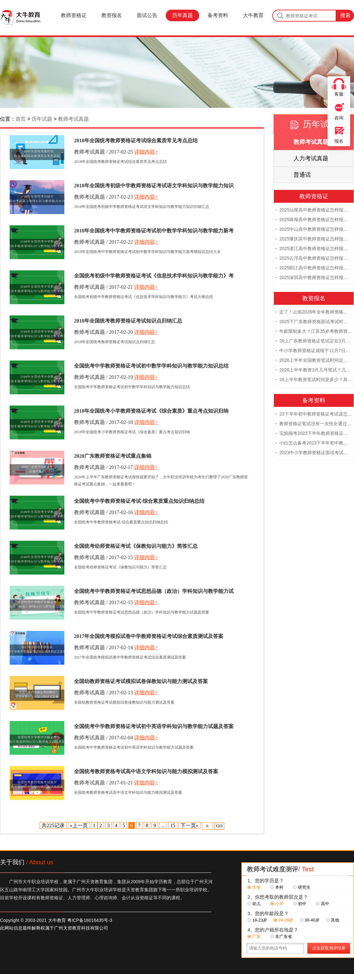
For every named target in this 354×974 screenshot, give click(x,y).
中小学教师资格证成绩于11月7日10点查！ (313, 351)
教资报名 (111, 15)
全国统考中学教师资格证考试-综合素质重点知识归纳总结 (139, 501)
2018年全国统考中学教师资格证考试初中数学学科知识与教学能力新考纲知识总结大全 (154, 232)
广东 (254, 936)
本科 (277, 887)
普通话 (302, 175)
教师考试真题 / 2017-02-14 (103, 647)
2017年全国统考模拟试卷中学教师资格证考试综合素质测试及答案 (148, 636)
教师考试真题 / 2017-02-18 (103, 422)
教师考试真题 (73, 119)
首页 (20, 119)
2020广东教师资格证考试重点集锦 (112, 456)
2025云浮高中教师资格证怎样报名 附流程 (313, 258)
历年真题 (182, 15)
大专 (254, 887)
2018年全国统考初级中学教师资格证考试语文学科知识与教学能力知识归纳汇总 (154, 187)
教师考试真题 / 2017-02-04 (103, 737)
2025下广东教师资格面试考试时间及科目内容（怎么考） (313, 322)
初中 (299, 903)
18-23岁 (257, 920)
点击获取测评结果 (329, 948)
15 (172, 825)
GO (219, 825)
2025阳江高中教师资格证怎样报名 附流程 (313, 268)
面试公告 (147, 15)
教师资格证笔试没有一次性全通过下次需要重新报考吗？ (313, 424)
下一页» (190, 825)
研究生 (302, 887)
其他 (332, 920)
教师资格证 (74, 15)
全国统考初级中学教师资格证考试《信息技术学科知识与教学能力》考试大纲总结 (154, 277)
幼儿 (254, 903)
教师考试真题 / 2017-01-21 (103, 782)
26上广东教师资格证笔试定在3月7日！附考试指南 (313, 341)
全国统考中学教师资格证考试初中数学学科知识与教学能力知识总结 (151, 366)
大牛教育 (253, 15)
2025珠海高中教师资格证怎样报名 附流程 (313, 220)
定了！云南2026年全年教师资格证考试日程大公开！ (313, 312)
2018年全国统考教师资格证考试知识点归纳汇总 (128, 320)
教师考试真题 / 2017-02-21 (103, 287)
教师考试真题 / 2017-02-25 (103, 152)
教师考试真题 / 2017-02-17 (103, 467)
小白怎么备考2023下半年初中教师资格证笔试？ (313, 443)
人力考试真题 (310, 158)
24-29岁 (283, 920)
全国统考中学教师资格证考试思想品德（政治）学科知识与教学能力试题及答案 (154, 592)
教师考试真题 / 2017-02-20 (103, 332)
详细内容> (146, 152)
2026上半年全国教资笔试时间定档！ (313, 360)
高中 (322, 903)
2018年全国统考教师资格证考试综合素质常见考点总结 (136, 140)
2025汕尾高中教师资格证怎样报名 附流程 (313, 210)
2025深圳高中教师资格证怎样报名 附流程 (313, 278)
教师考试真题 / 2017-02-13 (103, 692)
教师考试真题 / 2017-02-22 (103, 242)
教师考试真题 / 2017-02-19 (103, 377)
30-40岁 (310, 920)
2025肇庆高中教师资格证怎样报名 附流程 (313, 239)
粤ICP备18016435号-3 (89, 920)
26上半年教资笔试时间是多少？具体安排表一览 (313, 380)
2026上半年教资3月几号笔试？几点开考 (313, 370)
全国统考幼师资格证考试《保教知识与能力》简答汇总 (136, 546)
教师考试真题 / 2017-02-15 (103, 557)
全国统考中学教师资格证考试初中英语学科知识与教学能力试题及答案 (154, 726)
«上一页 (79, 825)
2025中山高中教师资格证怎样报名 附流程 (313, 229)
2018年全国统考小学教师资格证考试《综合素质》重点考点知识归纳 (151, 411)
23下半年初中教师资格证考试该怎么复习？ (313, 414)
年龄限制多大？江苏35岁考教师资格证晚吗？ (313, 331)
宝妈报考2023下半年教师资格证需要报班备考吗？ (313, 433)
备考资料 (218, 15)
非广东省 (281, 936)
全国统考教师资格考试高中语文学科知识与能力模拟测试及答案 (146, 771)
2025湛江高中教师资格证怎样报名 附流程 (313, 249)
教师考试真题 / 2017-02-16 (103, 512)
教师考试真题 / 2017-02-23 (103, 197)
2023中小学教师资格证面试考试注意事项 (313, 453)
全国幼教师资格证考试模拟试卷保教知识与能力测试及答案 (141, 681)
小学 (277, 903)
